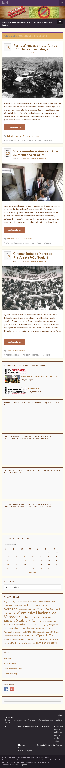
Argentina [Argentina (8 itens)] (7, 602)
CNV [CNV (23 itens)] (24, 605)
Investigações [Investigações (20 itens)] (29, 631)
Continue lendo (14, 127)
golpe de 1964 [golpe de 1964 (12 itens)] (38, 628)
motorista (29, 136)
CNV (7, 726)
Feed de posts (10, 663)
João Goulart (13, 351)
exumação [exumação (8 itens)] (28, 625)
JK (23, 136)
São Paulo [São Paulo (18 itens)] (12, 642)
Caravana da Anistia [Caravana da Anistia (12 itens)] (12, 606)
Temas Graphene (20, 765)
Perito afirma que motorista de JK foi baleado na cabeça (35, 47)
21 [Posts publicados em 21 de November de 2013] (32, 564)
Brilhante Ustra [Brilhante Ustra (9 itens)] (49, 602)
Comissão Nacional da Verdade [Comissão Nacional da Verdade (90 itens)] (30, 614)
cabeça (18, 136)
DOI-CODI (20, 239)
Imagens (57, 735)
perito (36, 136)
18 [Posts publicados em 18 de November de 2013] (8, 564)
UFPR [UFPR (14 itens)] (55, 643)
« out (29, 572)
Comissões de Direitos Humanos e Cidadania (32, 726)
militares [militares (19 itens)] (26, 635)
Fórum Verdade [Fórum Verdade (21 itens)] (23, 628)
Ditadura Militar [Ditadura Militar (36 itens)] (26, 620)
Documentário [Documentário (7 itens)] (51, 621)
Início (60, 715)
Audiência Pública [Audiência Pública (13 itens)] (35, 601)
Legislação (58, 729)
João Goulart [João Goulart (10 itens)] (46, 632)
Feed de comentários (13, 668)
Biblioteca (58, 726)
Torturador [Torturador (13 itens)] (30, 643)
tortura (28, 239)
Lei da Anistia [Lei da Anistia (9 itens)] (16, 636)
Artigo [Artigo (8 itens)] (14, 602)
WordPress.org (10, 673)
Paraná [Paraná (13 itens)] (7, 639)
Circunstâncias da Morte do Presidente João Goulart (32, 255)
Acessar (7, 658)
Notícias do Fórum (25, 748)
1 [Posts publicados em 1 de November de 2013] (40, 552)
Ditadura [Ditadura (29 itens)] (9, 620)
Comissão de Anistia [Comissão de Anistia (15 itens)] (27, 609)
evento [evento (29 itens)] (20, 624)
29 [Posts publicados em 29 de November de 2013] (40, 568)
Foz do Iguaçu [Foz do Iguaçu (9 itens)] (44, 625)
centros (10, 239)
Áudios (56, 738)
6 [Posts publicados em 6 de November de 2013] (24, 556)
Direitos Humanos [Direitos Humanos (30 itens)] (39, 617)
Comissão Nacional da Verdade (49, 745)
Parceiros (9, 717)
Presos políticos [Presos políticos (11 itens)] (17, 639)
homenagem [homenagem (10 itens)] (16, 632)
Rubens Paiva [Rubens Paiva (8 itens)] (47, 639)
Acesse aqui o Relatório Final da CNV (38, 377)
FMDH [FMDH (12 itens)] (35, 625)
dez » (35, 572)
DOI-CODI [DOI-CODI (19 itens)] (9, 624)
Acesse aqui (33, 389)
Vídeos (56, 741)
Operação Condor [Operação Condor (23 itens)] (47, 635)
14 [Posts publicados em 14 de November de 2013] (32, 560)
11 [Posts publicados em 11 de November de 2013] (8, 560)
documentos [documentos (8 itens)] (41, 621)
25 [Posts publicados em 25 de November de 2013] (8, 568)
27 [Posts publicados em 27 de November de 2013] (24, 568)
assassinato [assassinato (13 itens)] (21, 601)
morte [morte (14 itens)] (34, 635)
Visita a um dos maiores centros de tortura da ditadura (35, 153)
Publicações (58, 732)
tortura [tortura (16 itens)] (21, 643)
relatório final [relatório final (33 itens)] (34, 639)
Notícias (27, 53)
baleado (10, 136)
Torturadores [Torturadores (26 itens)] (44, 642)
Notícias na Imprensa (38, 53)
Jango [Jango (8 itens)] (39, 632)
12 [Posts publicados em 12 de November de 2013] (16, 560)
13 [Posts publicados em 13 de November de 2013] (24, 560)
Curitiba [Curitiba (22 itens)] (23, 617)
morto (22, 351)
